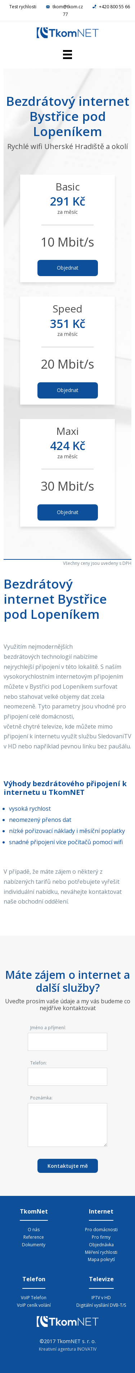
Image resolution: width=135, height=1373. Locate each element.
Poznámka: (41, 1098)
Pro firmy (101, 1237)
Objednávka (101, 1245)
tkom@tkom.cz (65, 7)
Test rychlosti (22, 7)
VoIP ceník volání (34, 1305)
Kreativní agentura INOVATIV (67, 1349)
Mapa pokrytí (101, 1259)
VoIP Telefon (33, 1298)
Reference (33, 1237)
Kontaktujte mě (68, 1165)
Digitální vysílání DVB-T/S (101, 1305)
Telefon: (38, 1063)
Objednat (67, 267)
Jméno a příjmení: (48, 1028)
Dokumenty (33, 1245)
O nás (34, 1229)
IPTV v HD (101, 1298)
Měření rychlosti (101, 1252)
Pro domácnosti (101, 1229)
